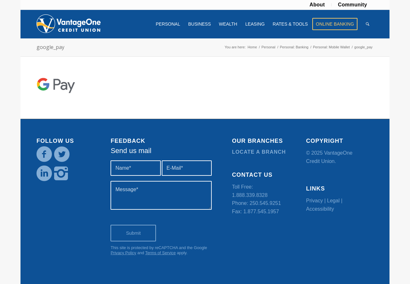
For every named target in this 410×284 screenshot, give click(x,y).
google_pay (50, 47)
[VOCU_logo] (69, 24)
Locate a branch (259, 152)
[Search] (367, 24)
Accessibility (320, 209)
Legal (333, 200)
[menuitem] (317, 4)
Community (352, 4)
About (317, 4)
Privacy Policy (123, 252)
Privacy (314, 200)
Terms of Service (160, 252)
